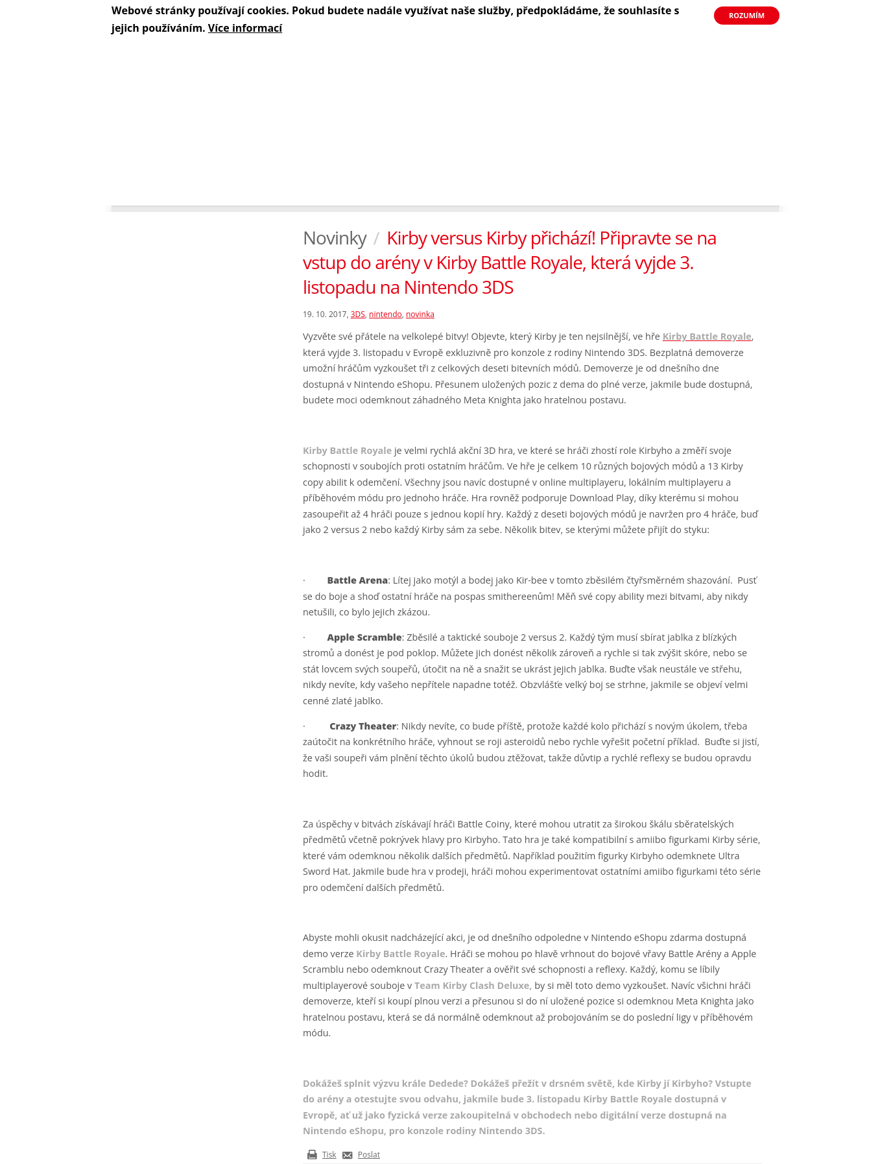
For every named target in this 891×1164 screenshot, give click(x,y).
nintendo (385, 314)
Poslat (369, 1154)
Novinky (334, 237)
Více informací (245, 28)
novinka (420, 314)
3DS (358, 314)
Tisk (329, 1154)
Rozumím (747, 15)
